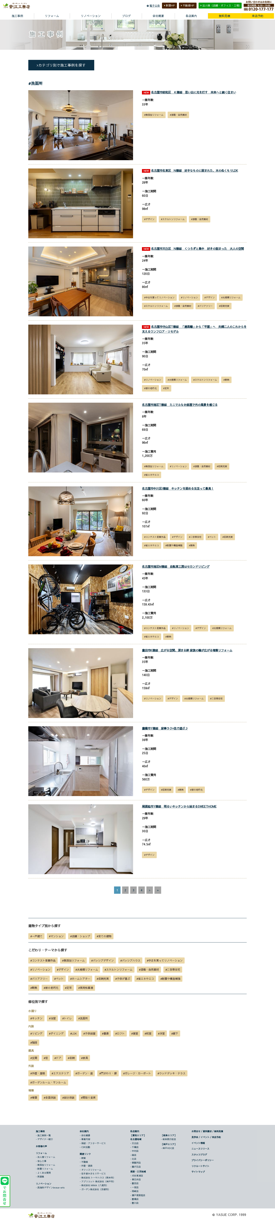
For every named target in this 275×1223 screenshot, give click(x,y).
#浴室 (52, 1018)
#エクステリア (60, 1073)
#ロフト (120, 1034)
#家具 (84, 1058)
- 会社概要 (85, 1135)
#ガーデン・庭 (84, 1073)
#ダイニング (56, 1034)
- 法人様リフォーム (45, 1157)
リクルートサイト (200, 1166)
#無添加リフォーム (153, 114)
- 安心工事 (41, 1161)
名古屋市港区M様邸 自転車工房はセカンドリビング (175, 566)
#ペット (212, 536)
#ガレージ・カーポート (137, 1073)
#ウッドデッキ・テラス (171, 1073)
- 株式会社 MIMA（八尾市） (94, 1185)
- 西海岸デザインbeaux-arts (50, 1187)
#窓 (46, 1058)
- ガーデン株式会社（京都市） (95, 1189)
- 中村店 (134, 1151)
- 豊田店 (134, 1183)
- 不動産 (84, 1162)
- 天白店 (134, 1143)
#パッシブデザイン (102, 961)
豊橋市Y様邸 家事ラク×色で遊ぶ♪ (165, 728)
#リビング (36, 1034)
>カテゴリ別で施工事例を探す (61, 65)
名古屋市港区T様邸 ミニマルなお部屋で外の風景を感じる (180, 405)
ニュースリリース (200, 1148)
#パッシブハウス (130, 961)
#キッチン (36, 1018)
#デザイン (149, 219)
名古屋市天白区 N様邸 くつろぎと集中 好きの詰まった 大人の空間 (197, 249)
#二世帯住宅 (195, 536)
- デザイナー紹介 (44, 1139)
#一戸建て (36, 936)
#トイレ (67, 1018)
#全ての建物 (104, 936)
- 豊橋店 (134, 1199)
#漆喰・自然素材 (178, 114)
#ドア (57, 1058)
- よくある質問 (43, 1172)
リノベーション (43, 1183)
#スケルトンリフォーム (173, 219)
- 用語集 (40, 1176)
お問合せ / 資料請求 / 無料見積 (207, 1131)
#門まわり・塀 (108, 1073)
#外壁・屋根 (37, 1073)
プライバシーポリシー (202, 1160)
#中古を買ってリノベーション (159, 297)
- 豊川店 (134, 1203)
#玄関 (33, 1058)
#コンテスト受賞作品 (155, 536)
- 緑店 (133, 1154)
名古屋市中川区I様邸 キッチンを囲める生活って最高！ (178, 488)
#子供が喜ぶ (122, 979)
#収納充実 (224, 305)
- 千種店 (134, 1147)
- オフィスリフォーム (90, 1169)
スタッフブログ (199, 1154)
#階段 (33, 1043)
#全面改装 (50, 1098)
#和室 (148, 1034)
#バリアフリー (205, 305)
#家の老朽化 (150, 388)
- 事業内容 (85, 1139)
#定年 (166, 388)
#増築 (33, 1098)
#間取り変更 (88, 1098)
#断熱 (226, 379)
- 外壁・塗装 (86, 1165)
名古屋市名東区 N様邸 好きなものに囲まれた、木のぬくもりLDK (194, 170)
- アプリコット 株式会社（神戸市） (97, 1181)
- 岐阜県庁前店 (168, 1139)
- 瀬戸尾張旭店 (137, 1195)
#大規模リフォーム (230, 297)
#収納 (71, 1058)
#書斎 (105, 1034)
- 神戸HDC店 (167, 1148)
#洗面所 (83, 1018)
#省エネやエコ (151, 474)
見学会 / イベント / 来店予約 (206, 1137)
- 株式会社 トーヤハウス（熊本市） (97, 1177)
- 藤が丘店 (135, 1166)
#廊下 (174, 1034)
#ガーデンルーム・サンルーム (48, 1082)
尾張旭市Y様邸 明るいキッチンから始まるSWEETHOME (179, 806)
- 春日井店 (135, 1179)
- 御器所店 (135, 1162)
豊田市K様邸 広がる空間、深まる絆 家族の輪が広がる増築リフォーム (187, 650)
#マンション (56, 936)
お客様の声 (41, 1146)
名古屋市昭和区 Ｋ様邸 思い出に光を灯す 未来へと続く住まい (193, 92)
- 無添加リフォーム (45, 1165)
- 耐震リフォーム (44, 1168)
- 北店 (133, 1159)
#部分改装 (68, 1098)
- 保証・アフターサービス (93, 1143)
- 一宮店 (134, 1187)
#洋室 (161, 1034)
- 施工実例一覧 (43, 1135)
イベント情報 (198, 1143)
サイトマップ (198, 1171)
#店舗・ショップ (80, 936)
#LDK (73, 1034)
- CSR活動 (85, 1147)
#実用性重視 (85, 988)
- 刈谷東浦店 (136, 1175)
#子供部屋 (89, 1034)
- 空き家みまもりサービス (93, 1173)
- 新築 (83, 1157)
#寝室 (134, 1034)
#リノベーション (189, 297)
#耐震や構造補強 (173, 545)
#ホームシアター (80, 979)
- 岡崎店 (134, 1191)
